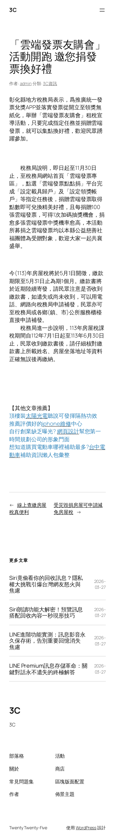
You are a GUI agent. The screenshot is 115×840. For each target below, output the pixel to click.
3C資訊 (50, 83)
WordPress (86, 828)
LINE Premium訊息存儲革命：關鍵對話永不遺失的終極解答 (48, 669)
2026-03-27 (100, 584)
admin (26, 83)
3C (12, 9)
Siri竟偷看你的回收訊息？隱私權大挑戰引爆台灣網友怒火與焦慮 (46, 584)
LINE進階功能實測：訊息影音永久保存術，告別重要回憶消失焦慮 (47, 640)
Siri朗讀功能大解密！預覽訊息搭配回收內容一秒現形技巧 (46, 612)
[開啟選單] (102, 10)
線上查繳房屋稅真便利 (27, 508)
